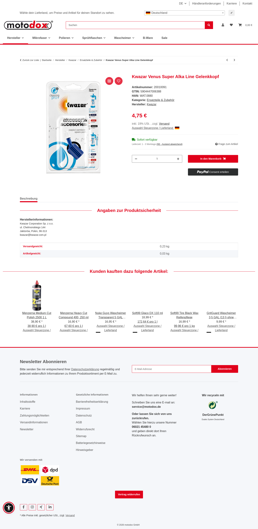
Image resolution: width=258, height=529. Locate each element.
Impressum (83, 408)
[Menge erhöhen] (178, 158)
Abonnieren (225, 368)
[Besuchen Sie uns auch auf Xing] (41, 507)
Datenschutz (84, 415)
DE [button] (181, 3)
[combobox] (184, 12)
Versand (164, 123)
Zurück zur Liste (30, 60)
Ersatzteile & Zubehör (161, 100)
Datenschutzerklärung (85, 369)
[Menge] (157, 158)
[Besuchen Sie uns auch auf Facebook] (23, 507)
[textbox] (184, 13)
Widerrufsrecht (85, 429)
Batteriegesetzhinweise (91, 442)
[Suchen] (135, 25)
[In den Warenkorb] (23, 72)
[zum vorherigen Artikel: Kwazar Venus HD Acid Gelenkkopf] (227, 60)
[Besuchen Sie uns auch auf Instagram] (32, 507)
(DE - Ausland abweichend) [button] (169, 144)
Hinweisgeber (84, 449)
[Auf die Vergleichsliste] (109, 81)
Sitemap (81, 436)
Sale (164, 37)
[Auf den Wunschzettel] (119, 81)
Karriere (232, 3)
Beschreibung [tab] (28, 198)
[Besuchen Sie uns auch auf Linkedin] (50, 507)
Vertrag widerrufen (129, 494)
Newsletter (27, 429)
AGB (79, 422)
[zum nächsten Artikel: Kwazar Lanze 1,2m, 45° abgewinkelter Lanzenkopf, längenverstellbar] (234, 60)
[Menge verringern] (136, 158)
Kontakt (247, 3)
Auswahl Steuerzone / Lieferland (155, 128)
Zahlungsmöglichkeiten (34, 415)
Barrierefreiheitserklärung (92, 401)
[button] (223, 25)
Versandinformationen (34, 422)
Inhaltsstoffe (27, 401)
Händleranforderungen (206, 3)
